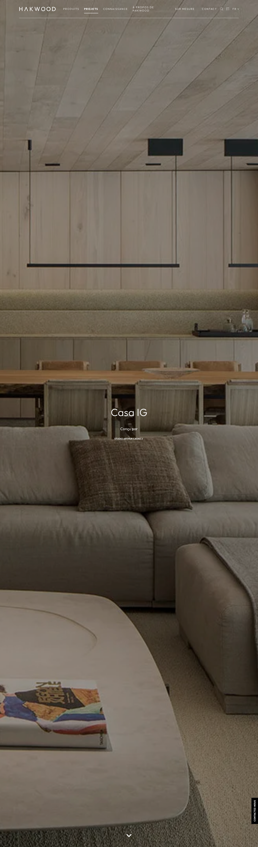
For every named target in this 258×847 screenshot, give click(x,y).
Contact (209, 9)
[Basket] (227, 9)
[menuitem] (71, 9)
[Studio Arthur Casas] (129, 439)
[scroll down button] (129, 835)
